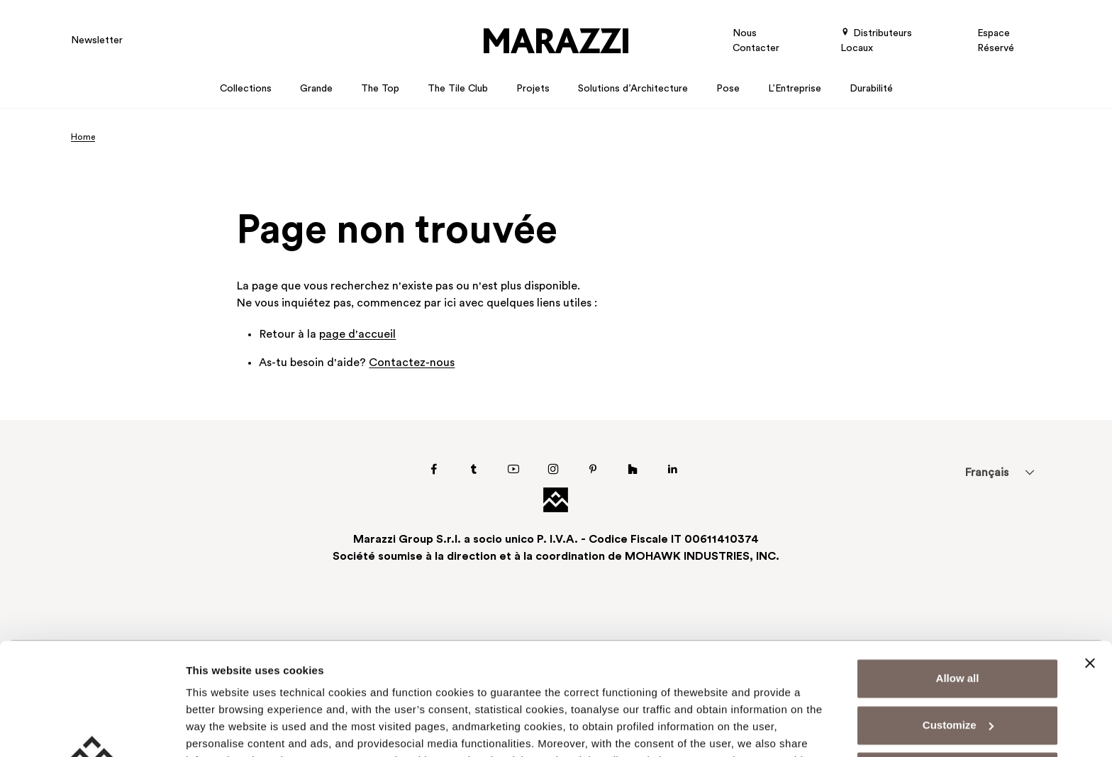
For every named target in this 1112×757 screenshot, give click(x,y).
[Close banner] (1090, 558)
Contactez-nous (412, 363)
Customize (958, 620)
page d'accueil (357, 335)
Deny (958, 667)
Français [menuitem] (986, 473)
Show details (219, 729)
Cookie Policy (606, 690)
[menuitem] (986, 472)
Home (83, 137)
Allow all (957, 574)
